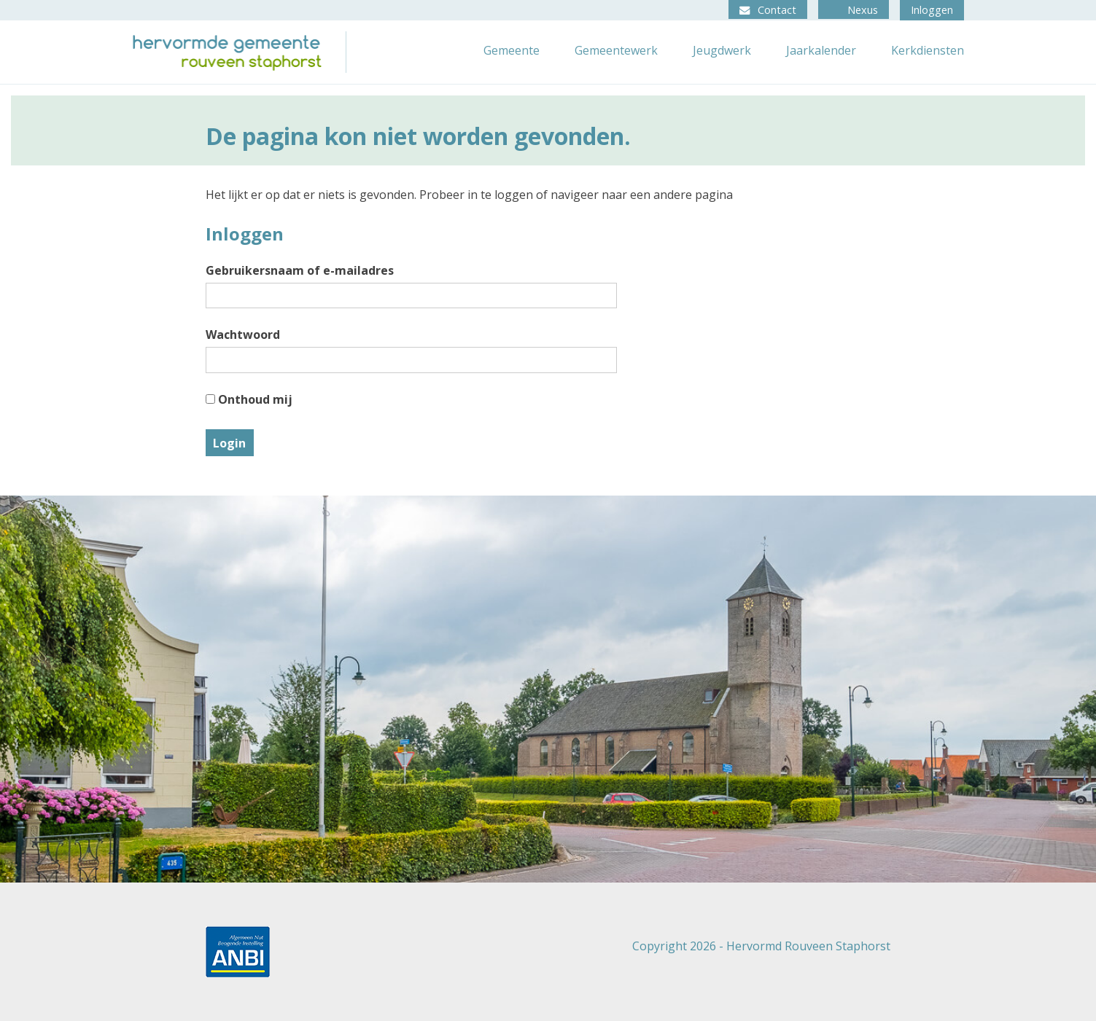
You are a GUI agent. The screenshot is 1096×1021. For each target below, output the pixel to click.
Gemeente (511, 50)
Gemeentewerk (616, 50)
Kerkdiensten (927, 50)
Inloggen (932, 10)
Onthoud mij (249, 399)
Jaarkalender (821, 50)
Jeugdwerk (722, 50)
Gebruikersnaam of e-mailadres (300, 270)
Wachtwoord (243, 334)
